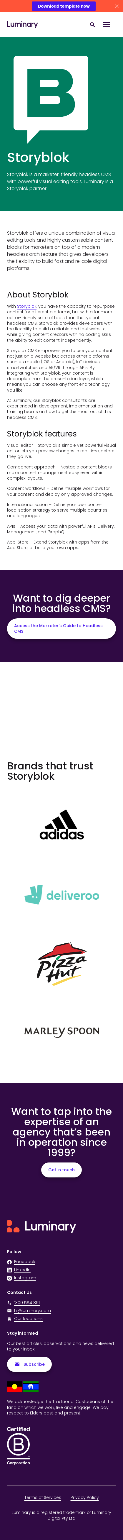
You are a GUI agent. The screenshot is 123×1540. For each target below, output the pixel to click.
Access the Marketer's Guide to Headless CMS (58, 628)
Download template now (64, 6)
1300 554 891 (23, 1303)
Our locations (28, 1318)
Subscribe (29, 1364)
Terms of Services (42, 1497)
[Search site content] (92, 25)
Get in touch (61, 1170)
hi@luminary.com (29, 1311)
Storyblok (26, 306)
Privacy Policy (85, 1497)
